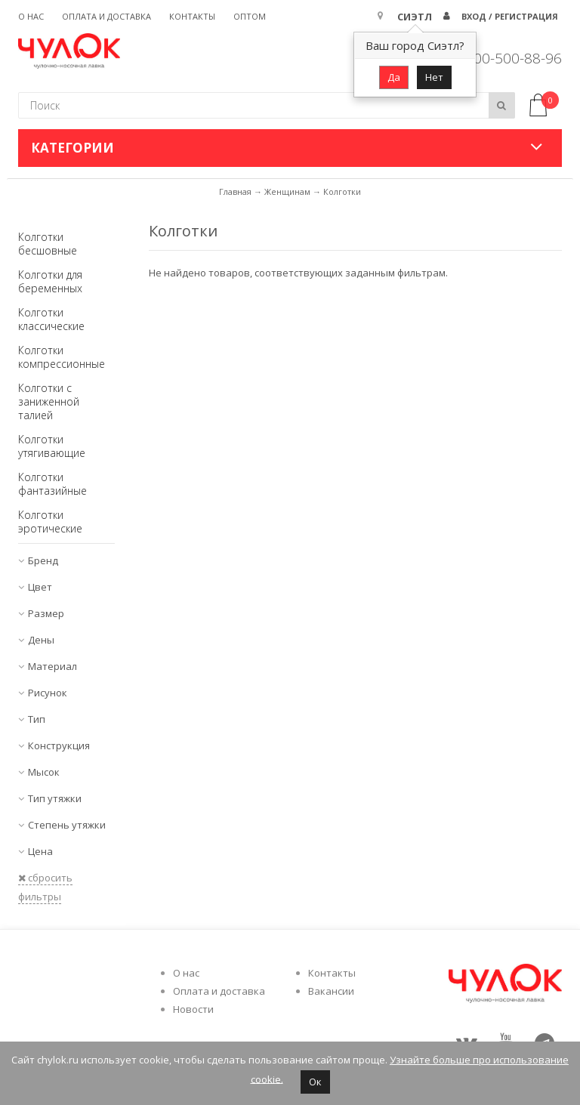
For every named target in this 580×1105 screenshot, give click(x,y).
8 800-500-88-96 (507, 58)
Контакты (192, 16)
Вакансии (331, 991)
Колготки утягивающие (51, 446)
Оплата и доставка (106, 16)
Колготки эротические (50, 522)
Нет (434, 77)
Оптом (249, 16)
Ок (315, 1081)
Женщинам (287, 191)
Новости (193, 1009)
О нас (31, 16)
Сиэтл (414, 16)
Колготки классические (51, 319)
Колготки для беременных (50, 281)
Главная (235, 191)
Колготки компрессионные (61, 357)
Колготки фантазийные (52, 484)
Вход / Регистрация (509, 16)
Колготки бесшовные (47, 244)
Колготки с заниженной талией (48, 401)
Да (393, 77)
